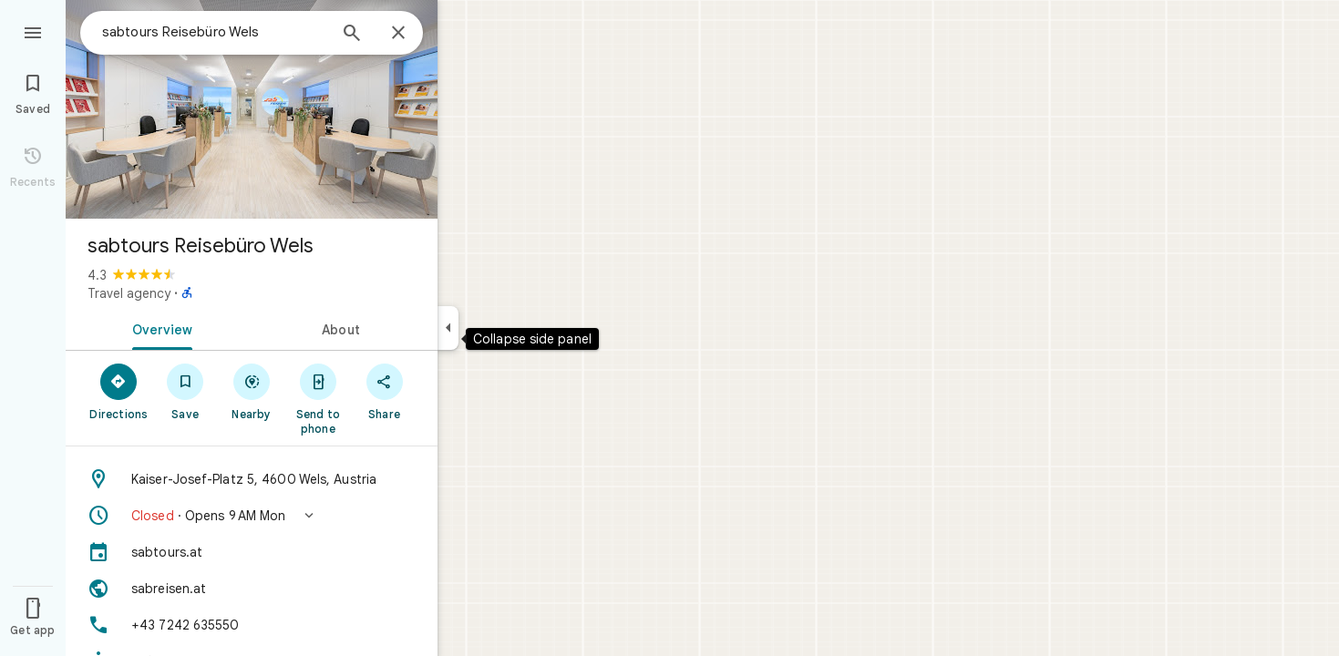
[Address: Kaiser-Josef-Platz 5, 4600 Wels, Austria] (252, 479)
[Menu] (33, 31)
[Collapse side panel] (448, 328)
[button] (252, 515)
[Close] (398, 33)
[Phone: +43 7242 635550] (252, 625)
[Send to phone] (317, 398)
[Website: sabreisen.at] (252, 588)
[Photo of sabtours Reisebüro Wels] (252, 109)
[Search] (352, 34)
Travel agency (129, 293)
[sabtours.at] (252, 552)
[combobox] (214, 32)
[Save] (185, 391)
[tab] (158, 328)
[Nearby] (252, 391)
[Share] (384, 391)
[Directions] (119, 391)
